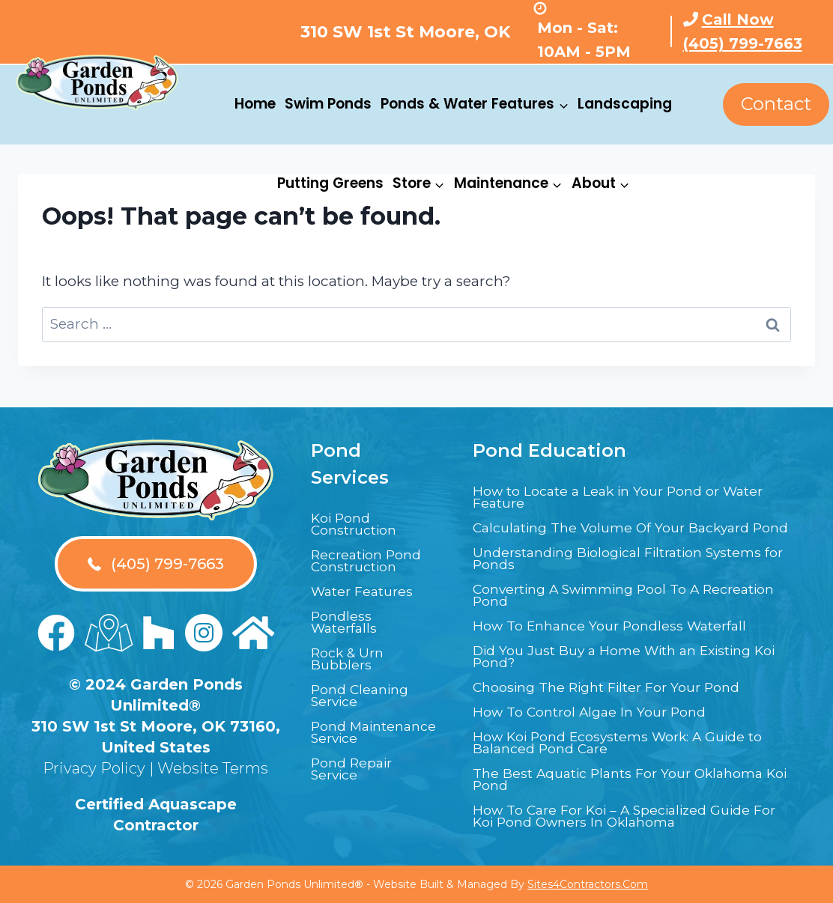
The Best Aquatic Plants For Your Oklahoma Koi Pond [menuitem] (595, 781)
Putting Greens (330, 183)
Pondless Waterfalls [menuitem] (348, 612)
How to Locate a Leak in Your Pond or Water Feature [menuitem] (611, 487)
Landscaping (625, 104)
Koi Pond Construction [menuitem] (359, 514)
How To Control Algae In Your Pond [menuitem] (602, 714)
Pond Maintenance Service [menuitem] (359, 728)
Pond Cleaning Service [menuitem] (365, 685)
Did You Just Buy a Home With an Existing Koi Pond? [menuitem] (631, 658)
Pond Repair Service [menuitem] (357, 770)
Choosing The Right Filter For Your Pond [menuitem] (623, 689)
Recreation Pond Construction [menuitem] (373, 550)
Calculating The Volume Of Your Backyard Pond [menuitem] (626, 523)
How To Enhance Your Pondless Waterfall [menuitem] (625, 627)
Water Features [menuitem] (368, 581)
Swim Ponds (328, 104)
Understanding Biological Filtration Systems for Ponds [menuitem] (602, 560)
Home (255, 104)
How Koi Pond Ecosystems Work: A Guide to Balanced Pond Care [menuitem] (627, 744)
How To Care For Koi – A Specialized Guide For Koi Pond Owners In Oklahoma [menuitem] (628, 818)
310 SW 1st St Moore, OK (405, 32)
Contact (776, 104)
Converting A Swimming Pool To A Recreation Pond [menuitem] (601, 597)
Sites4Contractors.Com (587, 884)
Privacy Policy (94, 757)
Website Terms (212, 757)
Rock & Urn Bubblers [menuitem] (352, 648)
